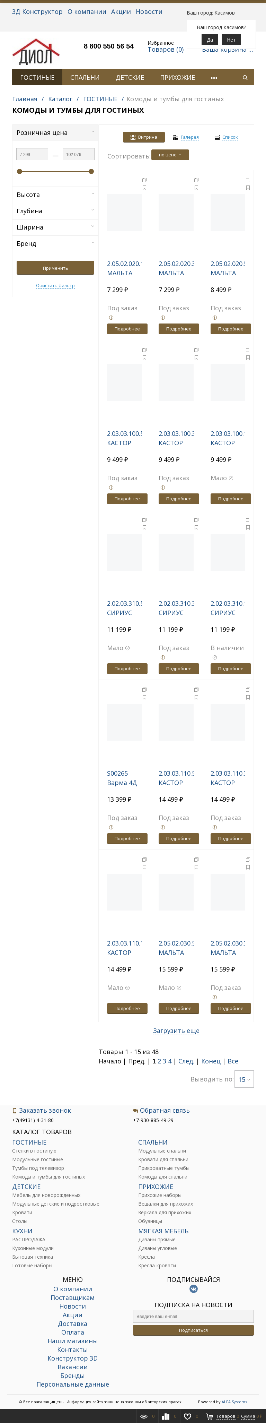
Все (233, 1061)
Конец (211, 1061)
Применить (55, 268)
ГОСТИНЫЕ (37, 77)
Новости (149, 11)
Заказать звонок (41, 1110)
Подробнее (127, 329)
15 (244, 1079)
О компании (87, 11)
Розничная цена (55, 132)
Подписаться (193, 1330)
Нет (231, 39)
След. (186, 1061)
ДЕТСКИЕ (130, 77)
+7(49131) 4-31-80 (33, 1120)
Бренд (55, 243)
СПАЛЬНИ (85, 77)
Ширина (55, 227)
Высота (55, 194)
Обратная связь (161, 1110)
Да (210, 39)
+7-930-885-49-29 (153, 1120)
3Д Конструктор (37, 11)
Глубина (55, 211)
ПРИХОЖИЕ (177, 77)
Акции (121, 11)
